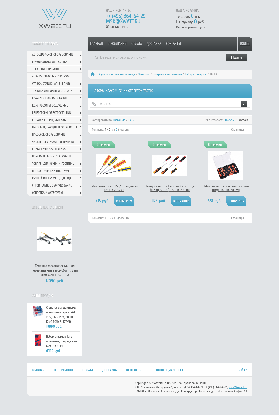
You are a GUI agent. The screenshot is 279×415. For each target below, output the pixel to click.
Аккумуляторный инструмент (53, 76)
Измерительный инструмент (52, 156)
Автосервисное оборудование (52, 55)
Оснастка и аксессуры (47, 193)
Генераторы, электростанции (52, 113)
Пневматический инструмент (52, 171)
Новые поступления (47, 207)
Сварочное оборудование (49, 98)
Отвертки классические (167, 74)
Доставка (154, 43)
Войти (245, 43)
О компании (117, 43)
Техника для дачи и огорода (52, 91)
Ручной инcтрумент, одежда (117, 74)
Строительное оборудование (52, 185)
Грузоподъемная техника (49, 62)
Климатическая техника (49, 149)
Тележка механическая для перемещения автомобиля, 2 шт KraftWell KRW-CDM (54, 270)
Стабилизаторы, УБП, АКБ (49, 120)
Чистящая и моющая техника (53, 142)
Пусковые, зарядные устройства (54, 127)
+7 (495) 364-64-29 (125, 16)
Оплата (136, 43)
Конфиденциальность (168, 370)
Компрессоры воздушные (50, 105)
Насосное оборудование (48, 135)
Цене (131, 120)
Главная (96, 43)
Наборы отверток (196, 74)
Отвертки (143, 74)
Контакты (173, 43)
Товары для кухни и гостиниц (53, 164)
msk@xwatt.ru (123, 21)
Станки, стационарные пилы (51, 84)
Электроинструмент (45, 69)
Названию (119, 120)
